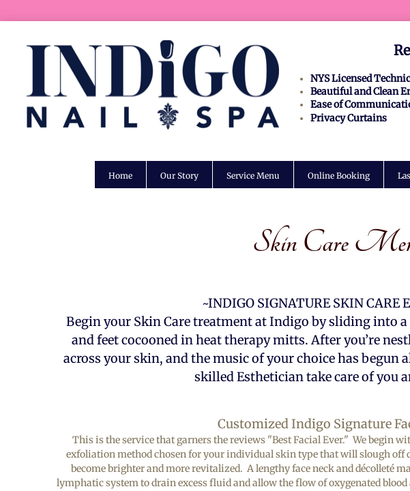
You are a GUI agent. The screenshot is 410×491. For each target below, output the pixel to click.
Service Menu (253, 175)
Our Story (179, 175)
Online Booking (339, 175)
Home (120, 175)
